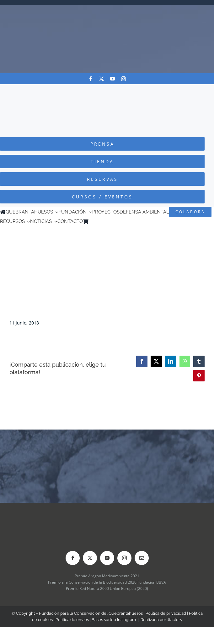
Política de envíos (72, 619)
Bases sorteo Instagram (114, 619)
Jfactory (174, 619)
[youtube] (112, 78)
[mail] (142, 558)
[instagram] (123, 78)
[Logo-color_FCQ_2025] (107, 90)
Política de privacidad (166, 613)
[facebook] (90, 78)
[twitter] (101, 78)
